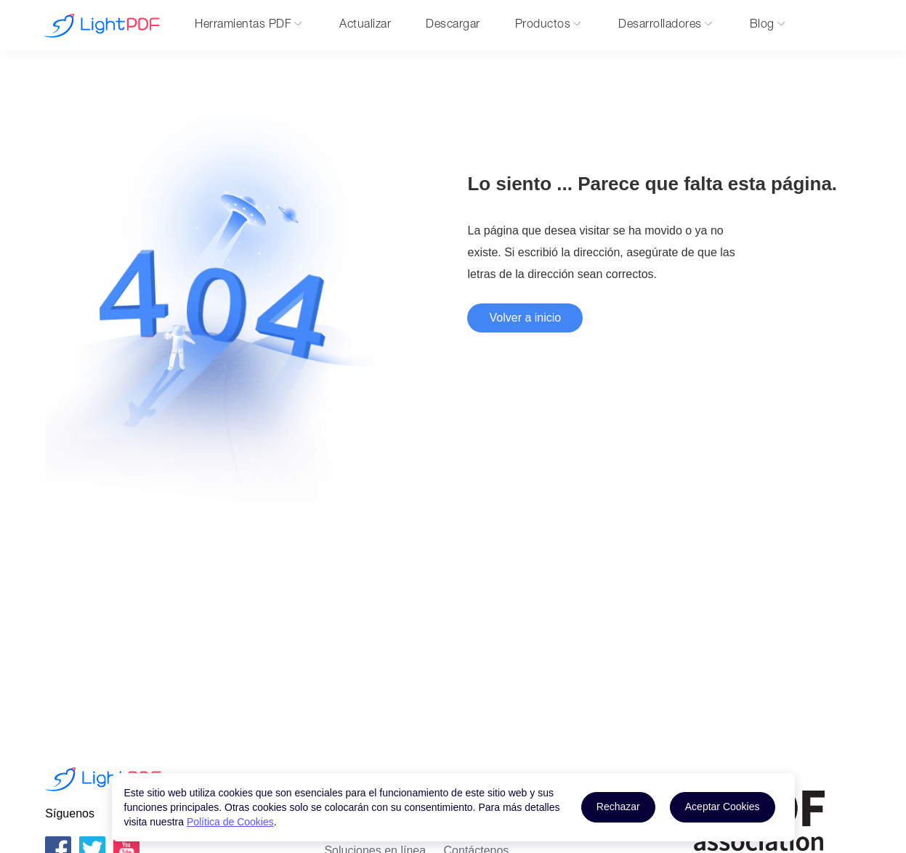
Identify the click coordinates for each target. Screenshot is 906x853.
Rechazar (618, 806)
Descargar (453, 25)
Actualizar (365, 25)
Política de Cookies (230, 822)
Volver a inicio (525, 317)
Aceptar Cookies (722, 806)
